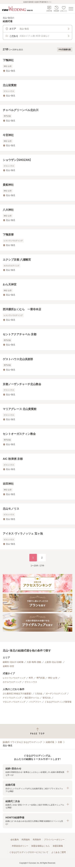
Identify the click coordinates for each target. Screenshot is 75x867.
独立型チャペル (32, 698)
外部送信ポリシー (20, 846)
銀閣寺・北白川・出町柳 (13, 662)
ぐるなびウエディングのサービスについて (28, 852)
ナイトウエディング (12, 698)
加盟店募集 (58, 846)
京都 (60, 742)
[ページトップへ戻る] (37, 731)
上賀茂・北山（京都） (53, 662)
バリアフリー (35, 702)
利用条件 (37, 839)
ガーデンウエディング (56, 693)
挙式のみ (47, 698)
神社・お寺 (52, 678)
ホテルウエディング (12, 682)
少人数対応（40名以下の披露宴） (17, 693)
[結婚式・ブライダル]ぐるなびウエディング (22, 742)
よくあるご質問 (58, 852)
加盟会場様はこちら (40, 846)
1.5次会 (38, 693)
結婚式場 (50, 742)
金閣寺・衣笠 (8, 666)
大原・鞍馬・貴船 (34, 662)
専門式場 (40, 678)
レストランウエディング (14, 678)
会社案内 (14, 839)
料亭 (31, 678)
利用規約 (26, 839)
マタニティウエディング (14, 702)
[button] (37, 771)
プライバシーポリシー (54, 839)
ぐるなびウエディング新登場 (58, 702)
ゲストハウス (31, 682)
